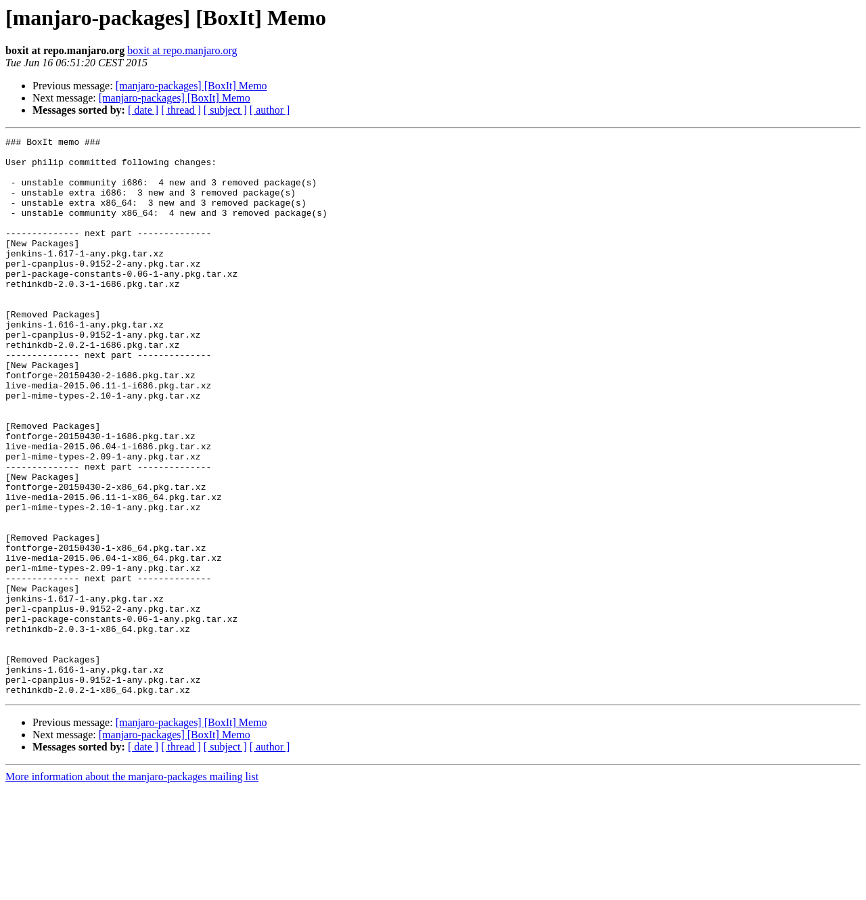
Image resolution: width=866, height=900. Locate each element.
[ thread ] (181, 110)
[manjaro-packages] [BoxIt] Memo (191, 85)
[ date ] (143, 110)
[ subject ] (225, 110)
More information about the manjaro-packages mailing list (131, 888)
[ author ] (270, 110)
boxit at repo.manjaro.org (182, 50)
